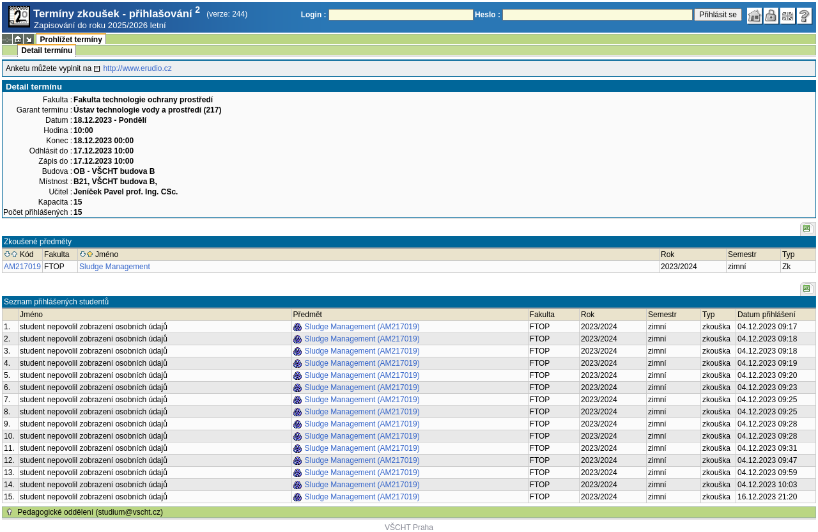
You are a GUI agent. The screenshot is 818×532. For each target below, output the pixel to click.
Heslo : (487, 14)
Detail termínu (46, 50)
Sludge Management (114, 266)
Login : (314, 14)
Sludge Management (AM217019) (362, 326)
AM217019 (22, 266)
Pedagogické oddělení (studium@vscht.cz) (90, 512)
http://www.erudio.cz (137, 68)
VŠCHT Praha (409, 527)
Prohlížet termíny (71, 39)
